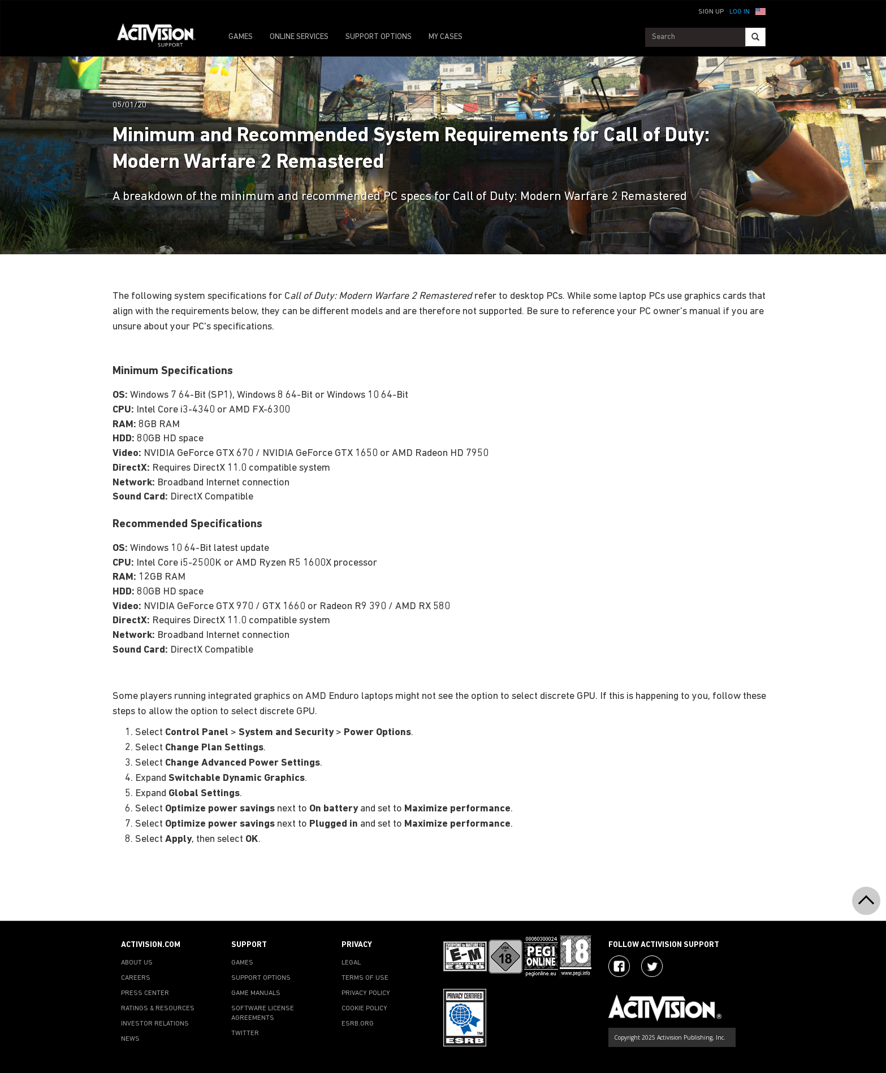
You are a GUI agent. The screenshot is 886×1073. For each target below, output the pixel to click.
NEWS (130, 1039)
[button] (760, 10)
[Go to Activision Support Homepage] (162, 37)
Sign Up (711, 11)
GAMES (240, 37)
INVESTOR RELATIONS (155, 1023)
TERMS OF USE (365, 978)
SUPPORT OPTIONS (378, 37)
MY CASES (446, 37)
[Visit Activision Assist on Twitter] (652, 966)
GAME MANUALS (255, 993)
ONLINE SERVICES (299, 37)
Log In (739, 11)
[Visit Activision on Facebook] (619, 966)
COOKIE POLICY (364, 1008)
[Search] (755, 37)
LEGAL (351, 962)
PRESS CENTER (145, 993)
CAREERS (135, 978)
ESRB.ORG (358, 1023)
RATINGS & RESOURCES (158, 1008)
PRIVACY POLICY (366, 993)
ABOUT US (137, 962)
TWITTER (245, 1033)
